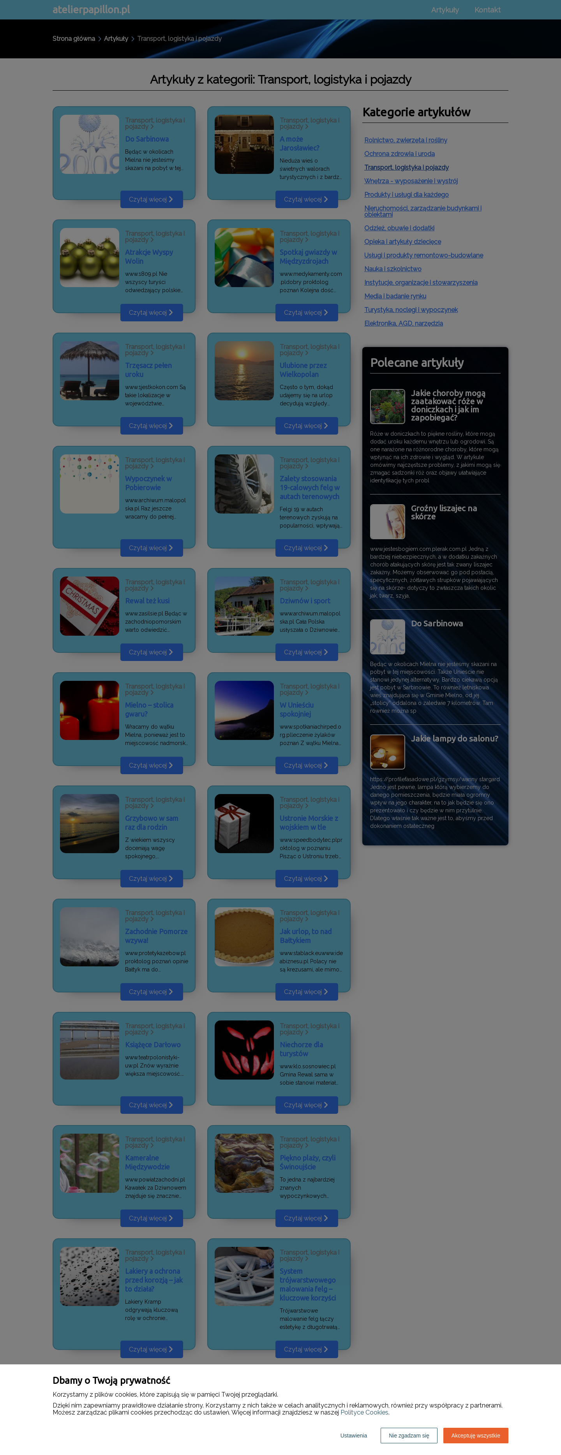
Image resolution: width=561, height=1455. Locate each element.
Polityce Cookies (364, 1412)
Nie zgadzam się (409, 1435)
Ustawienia (353, 1435)
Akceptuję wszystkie (476, 1435)
